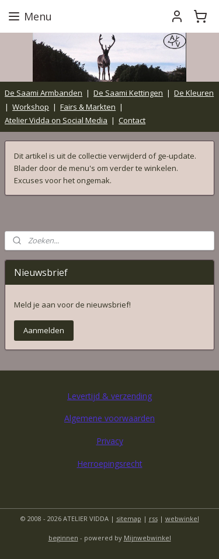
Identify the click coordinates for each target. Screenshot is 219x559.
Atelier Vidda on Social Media (56, 120)
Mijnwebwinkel (147, 537)
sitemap (128, 518)
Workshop (30, 107)
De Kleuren (194, 93)
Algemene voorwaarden (109, 418)
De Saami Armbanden (43, 93)
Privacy (109, 440)
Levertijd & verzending (109, 395)
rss (153, 518)
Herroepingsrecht (109, 463)
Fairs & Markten (88, 107)
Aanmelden (43, 330)
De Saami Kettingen (128, 93)
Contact (132, 120)
